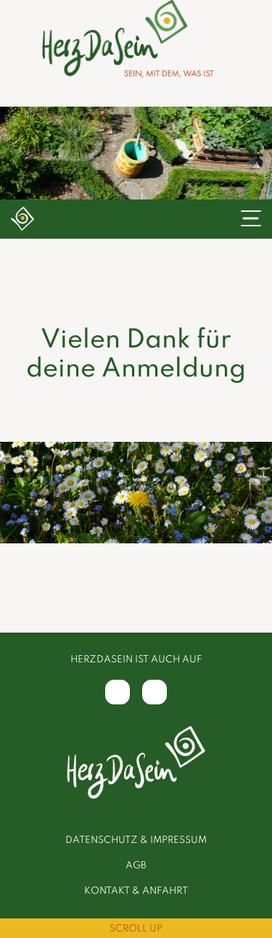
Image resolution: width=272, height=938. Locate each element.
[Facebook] (117, 692)
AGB (136, 866)
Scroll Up (136, 929)
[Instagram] (154, 692)
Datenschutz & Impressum (136, 840)
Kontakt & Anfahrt (136, 891)
